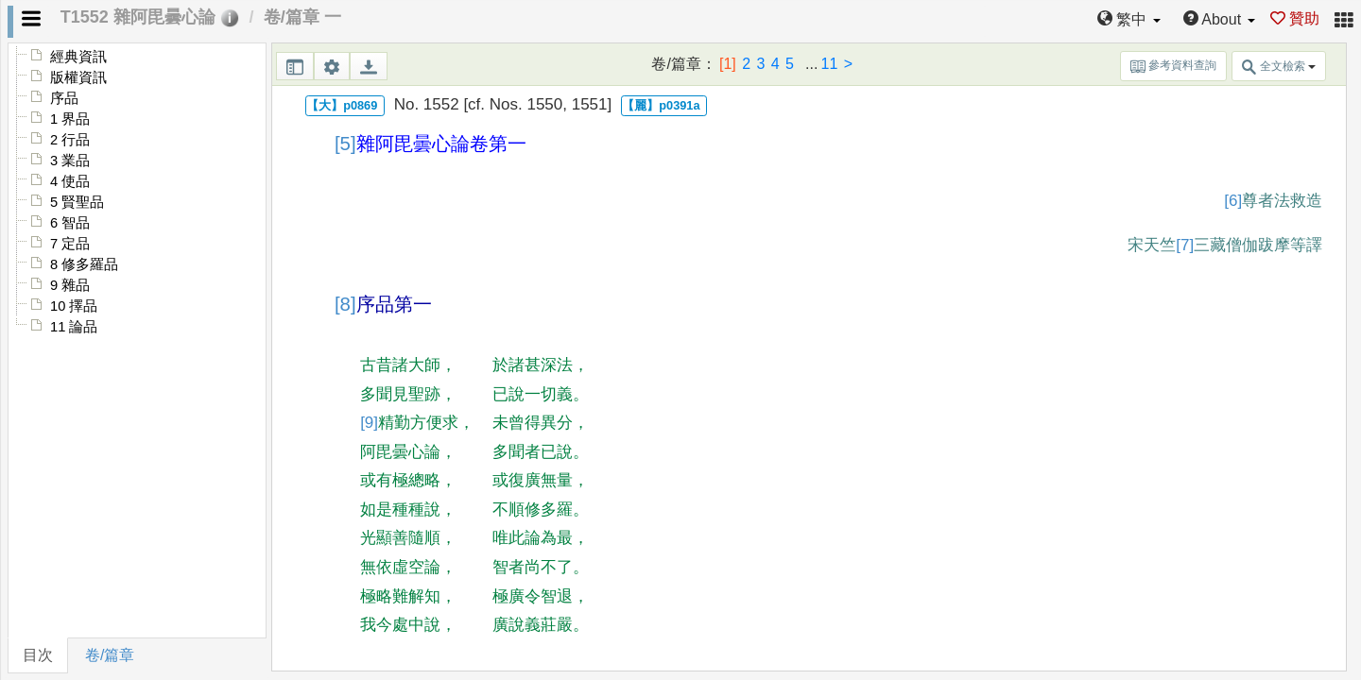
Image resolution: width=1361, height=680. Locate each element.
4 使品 (70, 181)
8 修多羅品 (84, 264)
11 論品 (73, 326)
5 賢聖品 (77, 202)
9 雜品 (70, 285)
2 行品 (70, 139)
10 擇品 (73, 306)
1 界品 (70, 119)
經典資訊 (78, 56)
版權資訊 (78, 77)
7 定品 (70, 243)
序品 (64, 98)
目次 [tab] (38, 655)
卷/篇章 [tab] (109, 655)
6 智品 (70, 222)
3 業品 (70, 160)
